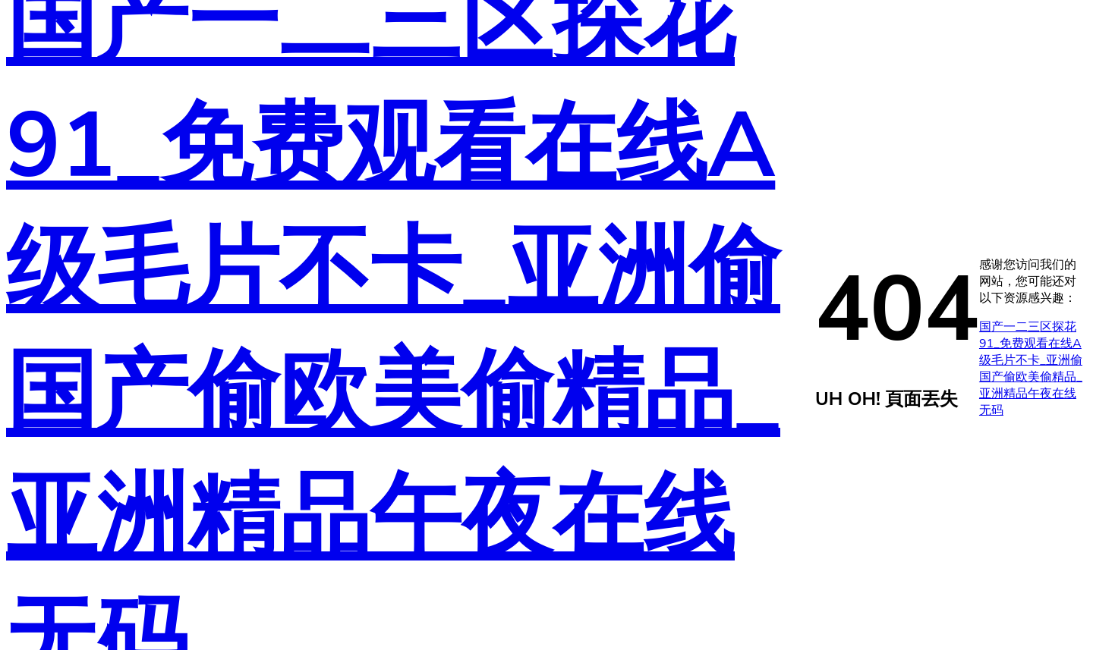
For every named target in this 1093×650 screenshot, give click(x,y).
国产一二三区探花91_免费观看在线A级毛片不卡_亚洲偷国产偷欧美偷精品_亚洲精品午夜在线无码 (1030, 369)
